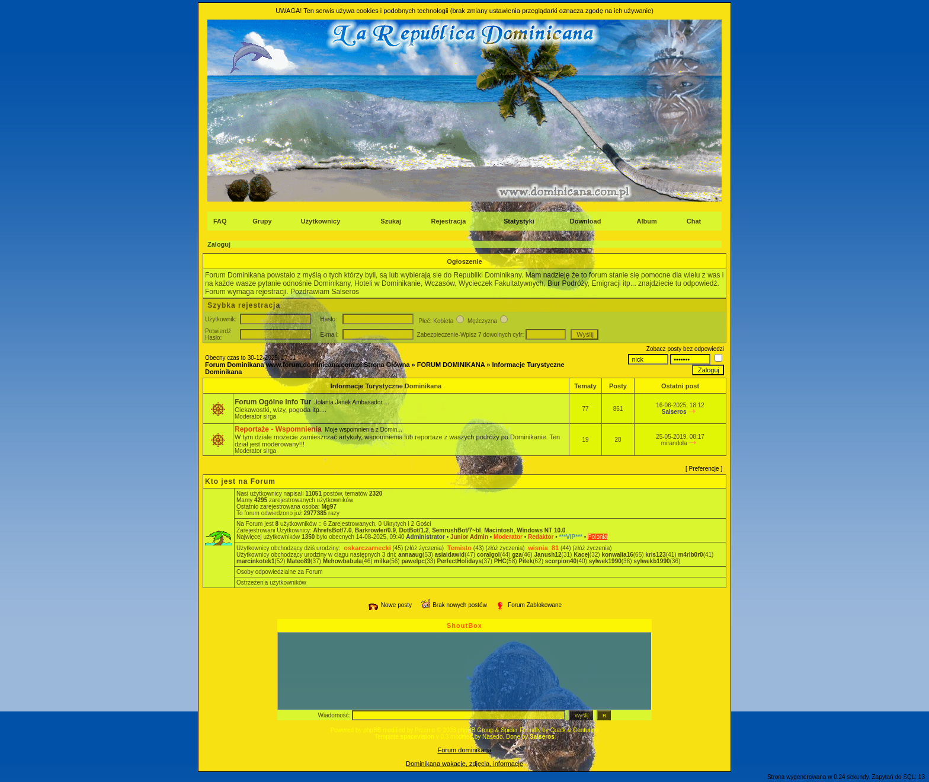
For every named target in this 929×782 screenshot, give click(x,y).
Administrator (425, 537)
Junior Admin (469, 537)
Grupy (261, 221)
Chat (694, 221)
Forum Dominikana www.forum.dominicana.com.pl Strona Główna (307, 364)
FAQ (220, 221)
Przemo (425, 730)
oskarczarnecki (367, 547)
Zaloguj (218, 244)
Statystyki (519, 221)
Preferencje (704, 468)
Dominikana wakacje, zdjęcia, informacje (464, 763)
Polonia (597, 537)
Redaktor (540, 537)
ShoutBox (464, 625)
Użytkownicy (321, 221)
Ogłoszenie (464, 261)
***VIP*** (570, 537)
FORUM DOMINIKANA (451, 364)
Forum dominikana (464, 750)
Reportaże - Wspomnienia (278, 429)
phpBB (372, 730)
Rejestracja (448, 221)
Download (585, 221)
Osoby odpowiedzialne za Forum (279, 572)
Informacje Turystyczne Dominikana (386, 386)
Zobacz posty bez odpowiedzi (685, 349)
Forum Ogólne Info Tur (273, 402)
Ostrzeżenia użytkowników (271, 582)
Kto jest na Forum (240, 481)
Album (647, 221)
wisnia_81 (543, 547)
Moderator (508, 537)
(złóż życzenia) (424, 548)
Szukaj (390, 221)
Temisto (459, 547)
